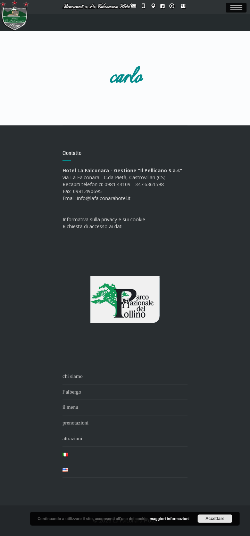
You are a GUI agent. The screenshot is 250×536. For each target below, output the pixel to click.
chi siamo (72, 376)
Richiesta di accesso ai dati (92, 226)
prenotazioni (75, 423)
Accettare (215, 518)
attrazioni (72, 438)
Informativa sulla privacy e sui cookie (103, 219)
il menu (70, 407)
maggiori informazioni (170, 519)
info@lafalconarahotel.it (104, 198)
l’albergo (71, 392)
